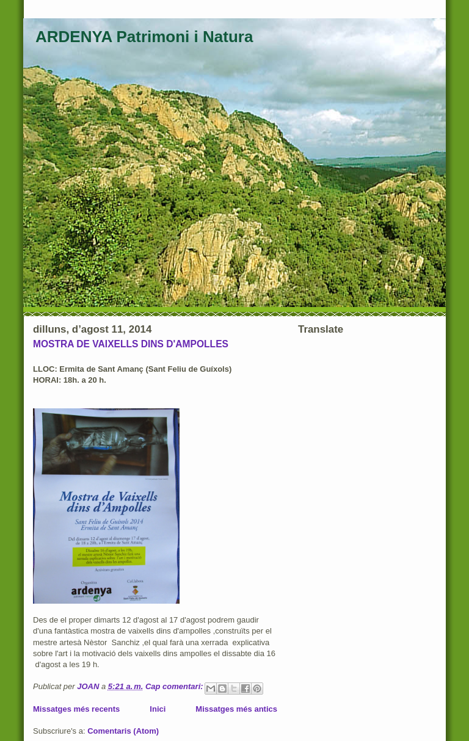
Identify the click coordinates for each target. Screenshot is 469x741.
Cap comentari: (175, 686)
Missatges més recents (76, 709)
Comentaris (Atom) (123, 731)
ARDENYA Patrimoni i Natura (144, 36)
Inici (157, 709)
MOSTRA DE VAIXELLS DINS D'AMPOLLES (130, 344)
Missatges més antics (236, 709)
